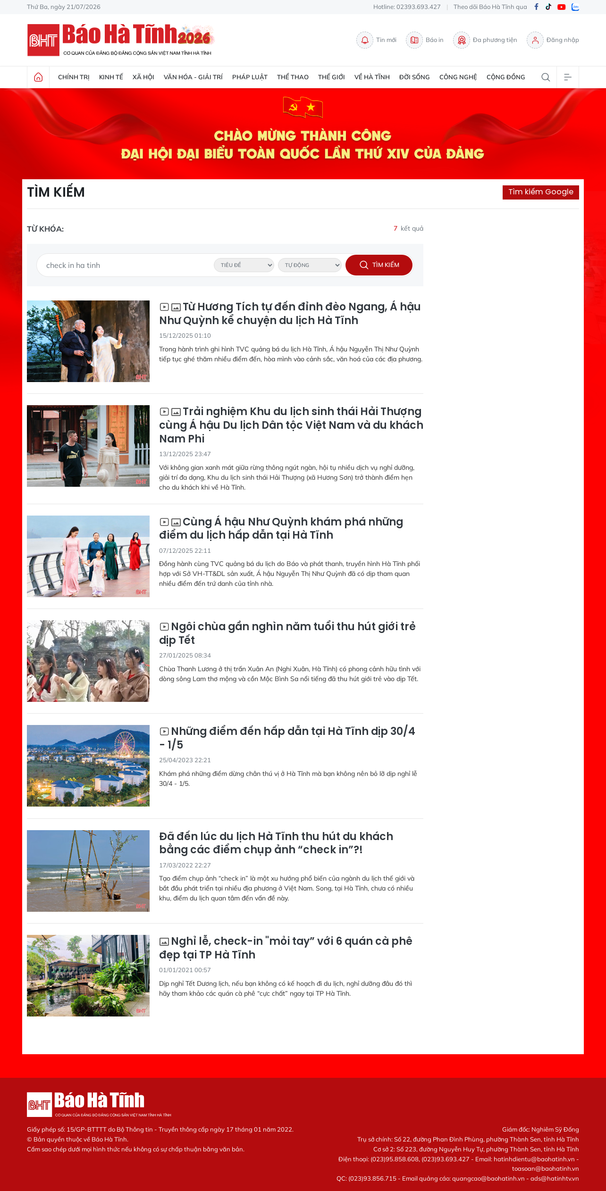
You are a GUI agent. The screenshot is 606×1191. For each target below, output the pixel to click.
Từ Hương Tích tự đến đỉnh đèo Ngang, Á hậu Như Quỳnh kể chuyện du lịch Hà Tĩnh (290, 313)
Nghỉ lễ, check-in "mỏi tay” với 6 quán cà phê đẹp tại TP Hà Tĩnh (285, 948)
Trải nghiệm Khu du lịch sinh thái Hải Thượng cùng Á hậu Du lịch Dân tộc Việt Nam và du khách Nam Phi (291, 425)
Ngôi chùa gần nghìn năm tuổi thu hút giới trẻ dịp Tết (287, 633)
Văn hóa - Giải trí (193, 77)
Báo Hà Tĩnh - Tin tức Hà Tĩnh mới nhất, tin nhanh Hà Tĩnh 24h (123, 40)
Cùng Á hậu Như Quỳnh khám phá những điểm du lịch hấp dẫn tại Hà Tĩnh (281, 529)
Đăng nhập (553, 40)
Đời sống (414, 77)
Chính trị (74, 77)
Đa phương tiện (485, 40)
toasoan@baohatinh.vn (545, 1168)
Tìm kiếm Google (540, 191)
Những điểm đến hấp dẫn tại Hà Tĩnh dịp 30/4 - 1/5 (287, 738)
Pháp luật (250, 77)
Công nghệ (458, 77)
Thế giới (331, 77)
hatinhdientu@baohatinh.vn (534, 1159)
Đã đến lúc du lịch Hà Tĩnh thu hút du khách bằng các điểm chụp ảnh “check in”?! (276, 843)
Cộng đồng (506, 77)
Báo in (425, 40)
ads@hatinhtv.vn (554, 1178)
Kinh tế (111, 77)
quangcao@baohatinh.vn (488, 1178)
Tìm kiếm (56, 192)
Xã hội (143, 77)
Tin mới (376, 40)
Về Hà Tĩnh (372, 77)
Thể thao (293, 77)
